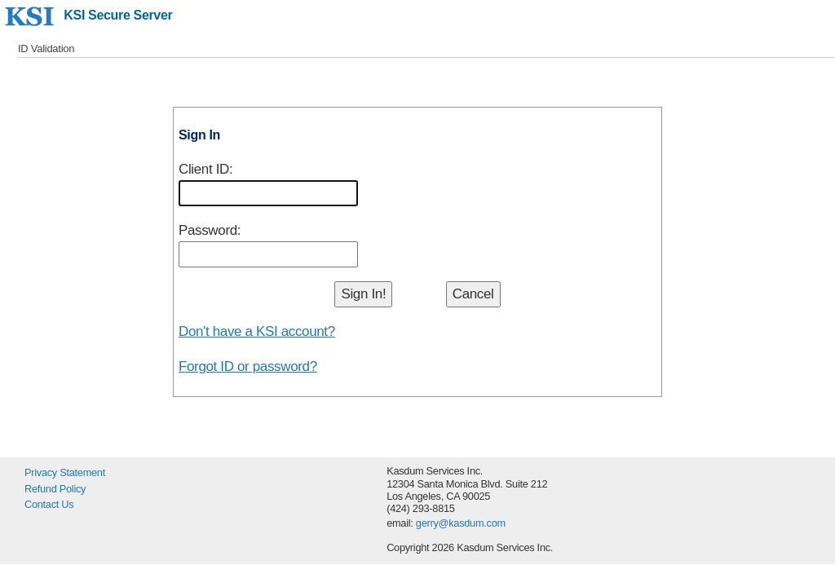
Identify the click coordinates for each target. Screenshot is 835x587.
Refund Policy (55, 489)
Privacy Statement (64, 472)
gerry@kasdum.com (461, 523)
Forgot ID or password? (248, 366)
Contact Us (48, 504)
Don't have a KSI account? (257, 331)
